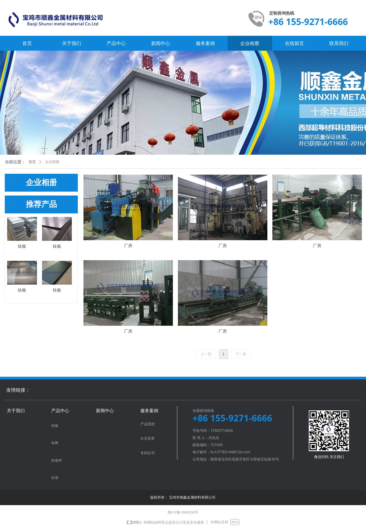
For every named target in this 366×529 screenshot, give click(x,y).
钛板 (54, 425)
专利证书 (147, 453)
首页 (32, 162)
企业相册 (52, 162)
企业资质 (147, 438)
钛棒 (54, 443)
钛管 (54, 478)
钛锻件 (56, 460)
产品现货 (147, 424)
